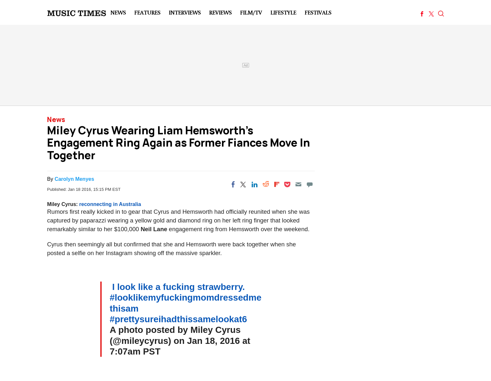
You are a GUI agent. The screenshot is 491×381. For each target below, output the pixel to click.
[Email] (298, 184)
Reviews (220, 12)
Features (147, 12)
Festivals (318, 12)
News (118, 12)
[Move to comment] (310, 184)
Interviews (185, 12)
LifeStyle (283, 12)
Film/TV (251, 12)
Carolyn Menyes (74, 179)
